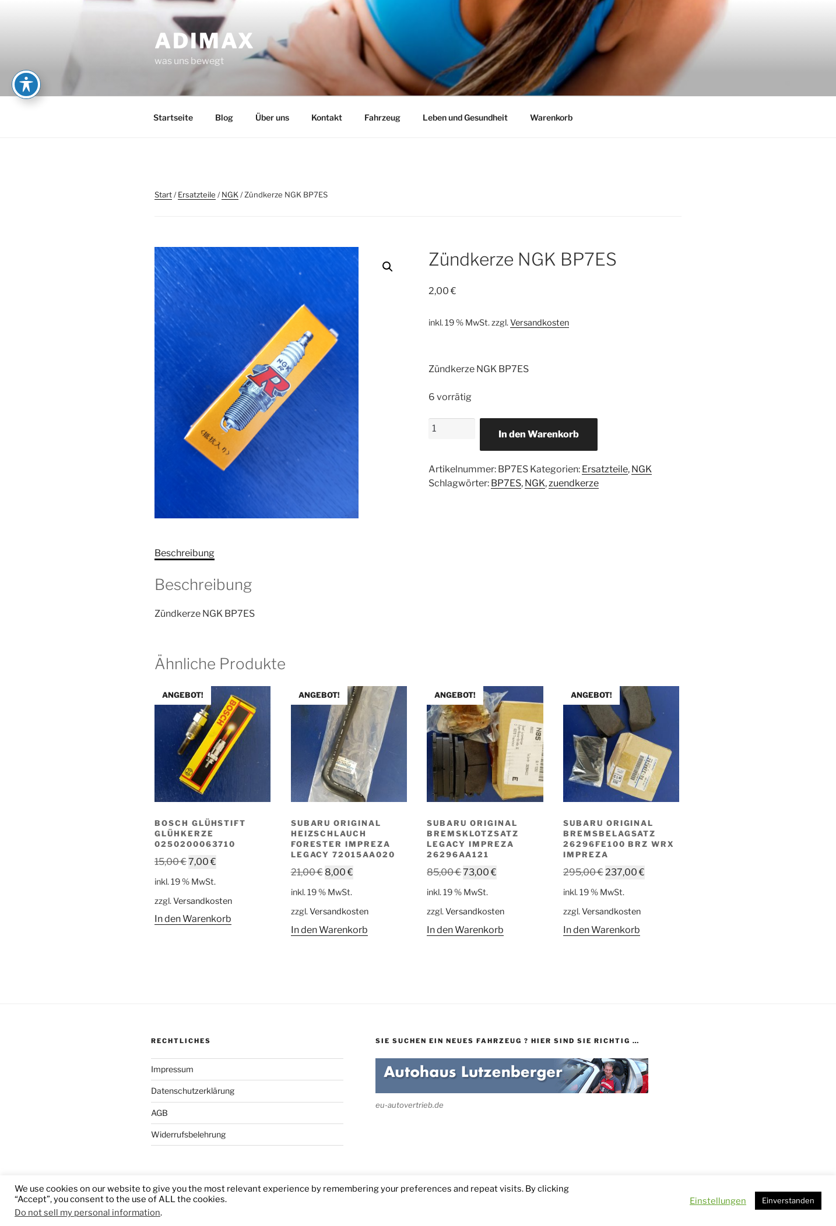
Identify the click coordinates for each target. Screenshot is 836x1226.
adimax (204, 41)
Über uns (272, 117)
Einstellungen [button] (718, 1201)
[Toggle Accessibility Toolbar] (26, 84)
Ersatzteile (197, 194)
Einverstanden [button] (788, 1200)
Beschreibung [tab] (184, 553)
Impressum (172, 1069)
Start (163, 194)
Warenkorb (551, 117)
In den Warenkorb (538, 434)
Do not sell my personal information (87, 1212)
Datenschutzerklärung (192, 1091)
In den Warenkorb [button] (192, 918)
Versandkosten (539, 322)
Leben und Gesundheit (465, 117)
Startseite (173, 117)
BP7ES (506, 483)
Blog (224, 117)
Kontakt (326, 117)
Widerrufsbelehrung (188, 1134)
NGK (230, 194)
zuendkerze (574, 483)
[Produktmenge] (451, 429)
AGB (159, 1113)
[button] (387, 266)
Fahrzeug (382, 117)
